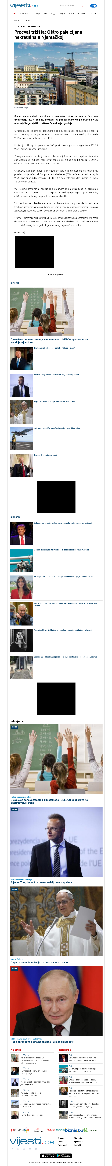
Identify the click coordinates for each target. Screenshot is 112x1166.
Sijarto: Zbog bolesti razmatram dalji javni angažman (56, 375)
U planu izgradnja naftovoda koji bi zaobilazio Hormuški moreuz (61, 550)
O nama (61, 1138)
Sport (71, 13)
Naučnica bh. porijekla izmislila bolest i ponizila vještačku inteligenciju (63, 630)
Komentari (93, 13)
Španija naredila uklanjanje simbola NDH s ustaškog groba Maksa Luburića (65, 657)
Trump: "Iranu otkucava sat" (45, 455)
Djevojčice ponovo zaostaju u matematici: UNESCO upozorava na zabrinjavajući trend (49, 341)
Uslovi (60, 1142)
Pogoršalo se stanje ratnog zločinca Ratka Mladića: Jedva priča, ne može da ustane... (66, 604)
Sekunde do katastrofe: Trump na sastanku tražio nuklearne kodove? (63, 523)
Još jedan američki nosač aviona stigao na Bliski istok (57, 428)
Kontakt (77, 1145)
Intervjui (81, 13)
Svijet (62, 13)
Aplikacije (78, 1142)
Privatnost (62, 1145)
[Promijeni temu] (93, 6)
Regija (53, 13)
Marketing (78, 1138)
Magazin (17, 20)
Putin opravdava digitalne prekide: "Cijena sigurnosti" (42, 1041)
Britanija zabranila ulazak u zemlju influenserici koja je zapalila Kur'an (63, 576)
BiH (45, 13)
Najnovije (35, 13)
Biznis (27, 20)
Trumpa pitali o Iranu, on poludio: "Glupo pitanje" (54, 348)
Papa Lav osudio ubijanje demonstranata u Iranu (54, 401)
